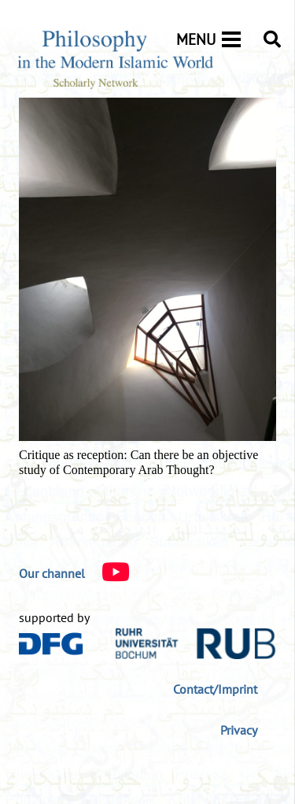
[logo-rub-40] (195, 643)
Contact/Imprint (215, 689)
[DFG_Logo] (51, 643)
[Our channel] (52, 573)
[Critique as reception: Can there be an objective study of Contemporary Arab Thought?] (147, 109)
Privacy (238, 730)
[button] (272, 39)
